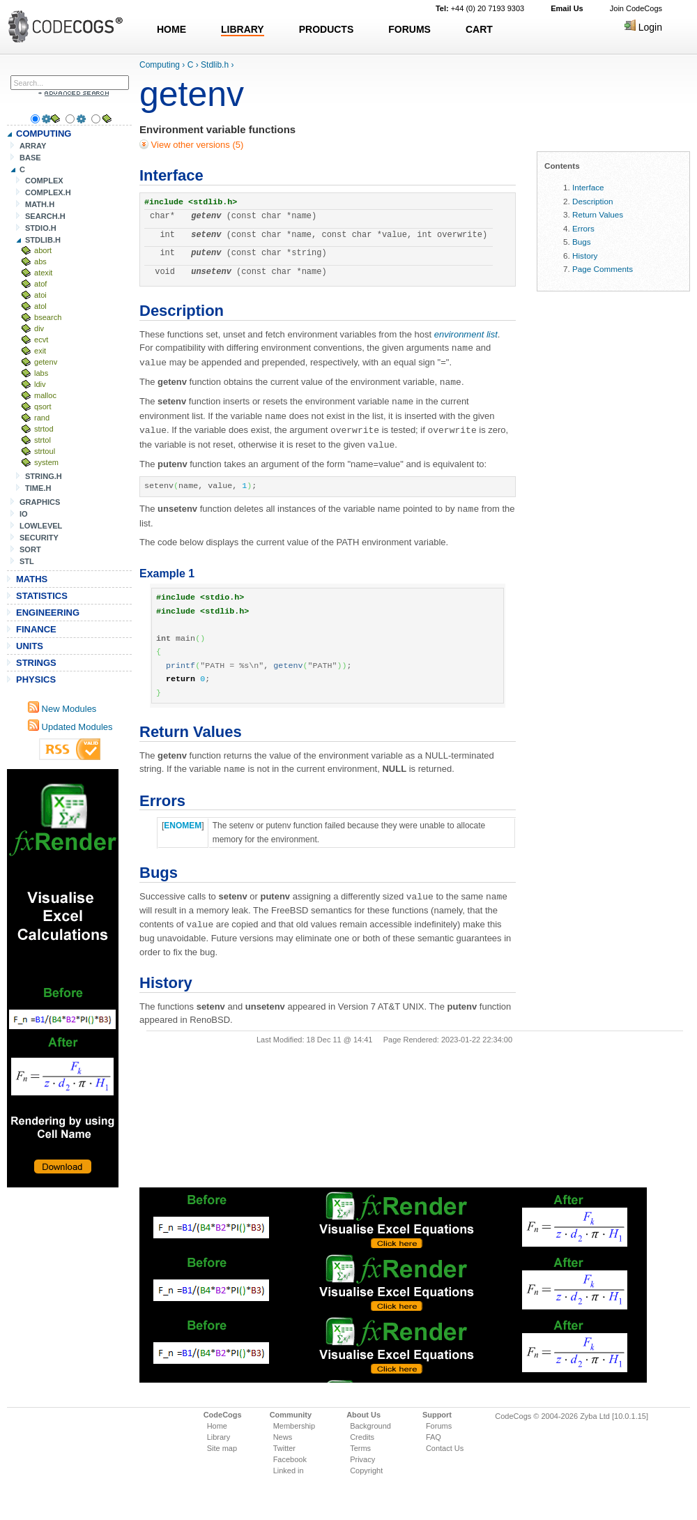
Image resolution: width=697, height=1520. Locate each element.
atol (40, 306)
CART (479, 29)
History (584, 255)
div (39, 328)
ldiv (40, 384)
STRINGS (36, 663)
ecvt (41, 339)
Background (370, 1426)
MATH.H (39, 204)
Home (217, 1426)
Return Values (597, 214)
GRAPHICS (40, 502)
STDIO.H (40, 228)
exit (40, 351)
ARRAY (33, 146)
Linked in (288, 1470)
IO (24, 514)
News (283, 1437)
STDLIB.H (43, 240)
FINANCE (36, 629)
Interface (588, 187)
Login (643, 27)
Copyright (366, 1470)
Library (219, 1437)
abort (43, 250)
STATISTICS (42, 596)
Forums (439, 1426)
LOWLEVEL (41, 526)
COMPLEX (44, 180)
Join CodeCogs (636, 8)
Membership (294, 1426)
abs (40, 261)
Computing (159, 65)
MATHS (31, 579)
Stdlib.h (215, 65)
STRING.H (43, 476)
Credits (362, 1437)
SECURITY (39, 537)
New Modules (62, 709)
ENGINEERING (47, 612)
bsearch (47, 317)
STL (27, 561)
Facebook (290, 1459)
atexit (43, 272)
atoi (40, 295)
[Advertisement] (62, 978)
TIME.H (38, 488)
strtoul (44, 451)
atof (40, 284)
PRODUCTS (326, 29)
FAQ (433, 1437)
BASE (30, 157)
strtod (44, 429)
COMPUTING (43, 133)
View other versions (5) (195, 144)
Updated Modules (70, 727)
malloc (45, 395)
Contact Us (445, 1448)
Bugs (581, 241)
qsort (43, 406)
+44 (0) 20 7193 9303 (480, 8)
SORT (30, 549)
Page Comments (602, 268)
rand (41, 417)
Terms (360, 1448)
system (46, 462)
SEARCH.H (45, 216)
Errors (583, 228)
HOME (171, 29)
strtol (42, 440)
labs (41, 373)
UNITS (29, 646)
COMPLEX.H (48, 192)
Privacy (362, 1459)
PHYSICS (36, 679)
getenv (45, 362)
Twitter (284, 1448)
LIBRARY (242, 29)
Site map (222, 1448)
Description (592, 201)
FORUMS (409, 29)
